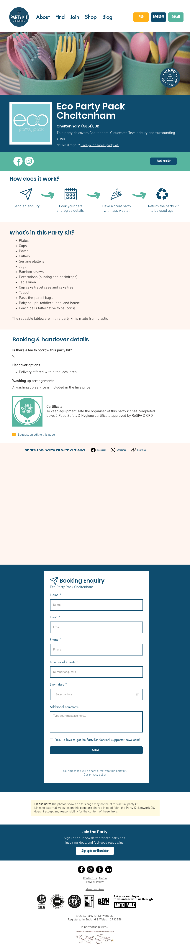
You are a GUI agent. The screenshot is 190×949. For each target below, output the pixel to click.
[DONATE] (176, 17)
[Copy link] (138, 450)
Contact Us (90, 878)
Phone (54, 639)
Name (54, 594)
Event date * (60, 684)
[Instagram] (90, 869)
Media (103, 878)
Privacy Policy (95, 882)
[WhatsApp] (118, 450)
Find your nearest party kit (100, 145)
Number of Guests (62, 662)
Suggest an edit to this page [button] (36, 435)
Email (53, 617)
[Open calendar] (137, 694)
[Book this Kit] (163, 161)
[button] (95, 851)
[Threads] (99, 869)
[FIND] (141, 17)
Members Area (95, 889)
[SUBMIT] (96, 750)
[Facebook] (98, 450)
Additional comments (64, 707)
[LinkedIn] (108, 869)
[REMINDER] (158, 17)
